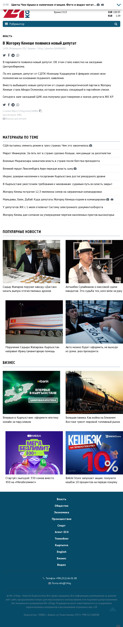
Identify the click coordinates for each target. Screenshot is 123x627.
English (61, 551)
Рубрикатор (14, 24)
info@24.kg (65, 583)
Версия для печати (14, 118)
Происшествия (61, 519)
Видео (61, 564)
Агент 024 (61, 532)
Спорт (61, 525)
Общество (61, 505)
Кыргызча (61, 545)
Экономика (61, 512)
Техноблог (62, 538)
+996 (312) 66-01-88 (66, 578)
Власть (7, 36)
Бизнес (61, 558)
